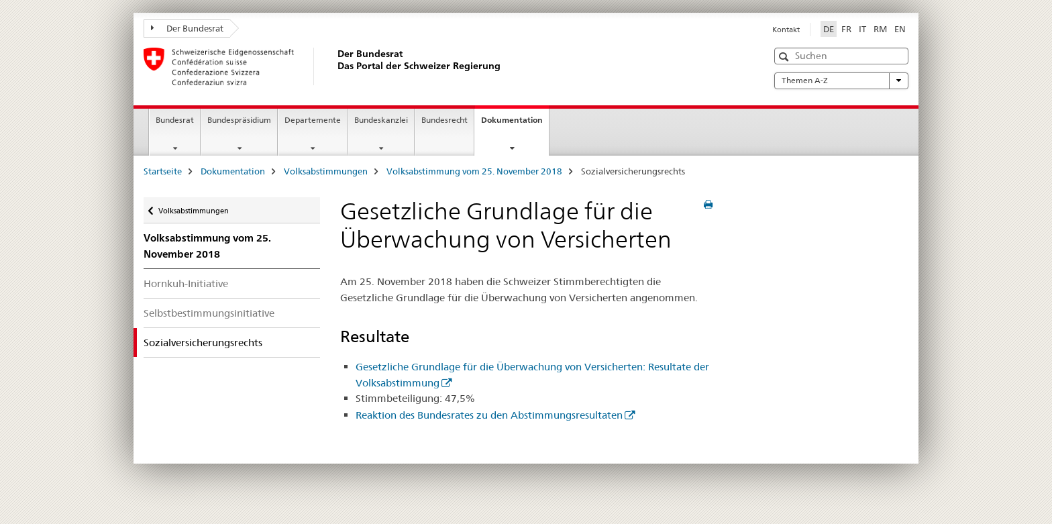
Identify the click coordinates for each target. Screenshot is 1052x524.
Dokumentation (515, 124)
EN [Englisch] (900, 28)
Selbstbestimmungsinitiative (209, 313)
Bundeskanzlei (381, 120)
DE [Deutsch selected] (828, 28)
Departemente (312, 120)
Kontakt (786, 29)
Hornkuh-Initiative (186, 283)
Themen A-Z (841, 80)
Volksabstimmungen (326, 171)
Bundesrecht (444, 120)
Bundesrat (175, 120)
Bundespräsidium (239, 120)
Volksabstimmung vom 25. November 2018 (474, 171)
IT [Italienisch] (862, 28)
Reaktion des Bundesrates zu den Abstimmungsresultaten (489, 415)
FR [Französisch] (846, 28)
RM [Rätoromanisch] (880, 28)
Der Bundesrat (187, 28)
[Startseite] (335, 66)
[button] (785, 56)
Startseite (163, 171)
